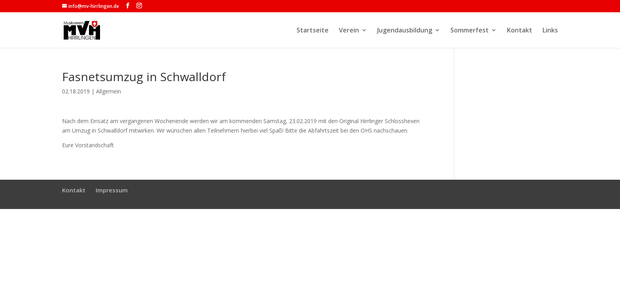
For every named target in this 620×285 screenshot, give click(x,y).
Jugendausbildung (404, 30)
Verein (349, 30)
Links (550, 30)
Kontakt (519, 30)
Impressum (112, 190)
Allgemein (108, 91)
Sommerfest (469, 30)
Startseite (313, 30)
